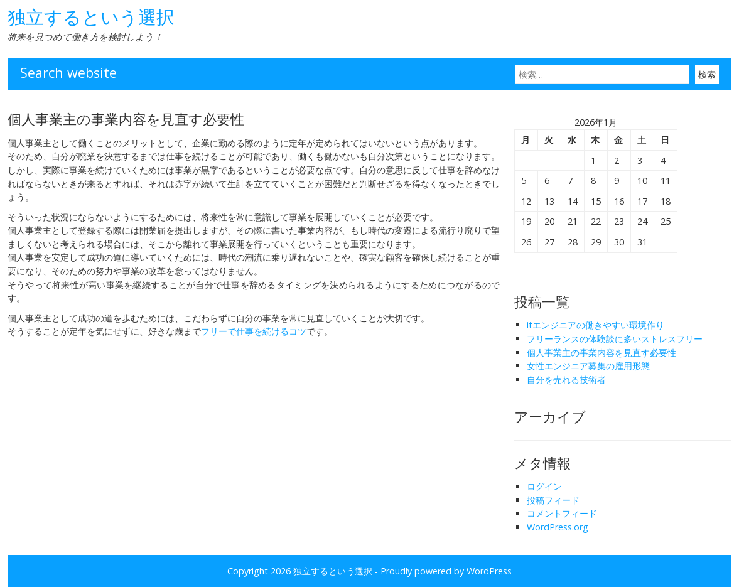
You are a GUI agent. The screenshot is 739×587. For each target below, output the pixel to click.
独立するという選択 (91, 16)
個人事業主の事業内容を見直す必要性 (601, 352)
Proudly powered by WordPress (446, 571)
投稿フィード (553, 500)
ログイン (544, 486)
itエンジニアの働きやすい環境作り (595, 325)
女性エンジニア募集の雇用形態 (588, 366)
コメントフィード (562, 513)
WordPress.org (557, 527)
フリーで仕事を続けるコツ (253, 331)
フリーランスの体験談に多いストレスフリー (615, 339)
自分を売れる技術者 (566, 379)
